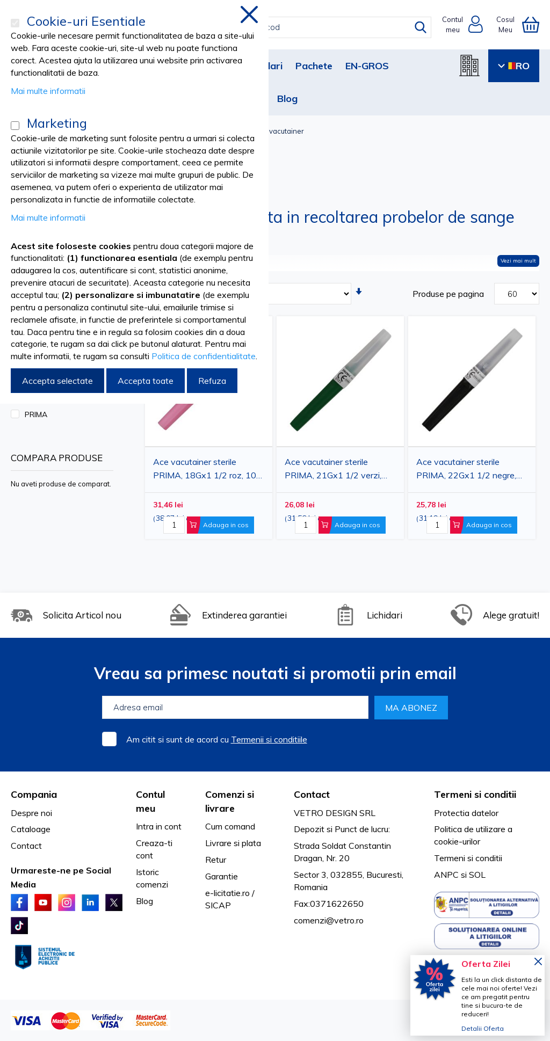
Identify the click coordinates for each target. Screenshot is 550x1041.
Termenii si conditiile (269, 739)
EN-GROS (367, 66)
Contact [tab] (312, 794)
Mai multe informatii (48, 90)
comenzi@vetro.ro (329, 920)
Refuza (212, 380)
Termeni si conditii (468, 858)
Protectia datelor (466, 812)
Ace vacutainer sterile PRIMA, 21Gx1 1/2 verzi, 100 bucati (333, 470)
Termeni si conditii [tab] (475, 794)
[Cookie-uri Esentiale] (15, 23)
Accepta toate (145, 380)
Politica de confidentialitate (203, 356)
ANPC (446, 874)
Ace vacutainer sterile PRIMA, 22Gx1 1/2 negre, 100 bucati (466, 470)
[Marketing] (15, 125)
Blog (287, 98)
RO (514, 66)
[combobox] (284, 27)
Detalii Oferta (482, 1028)
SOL (477, 874)
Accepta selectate (57, 380)
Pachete (313, 66)
